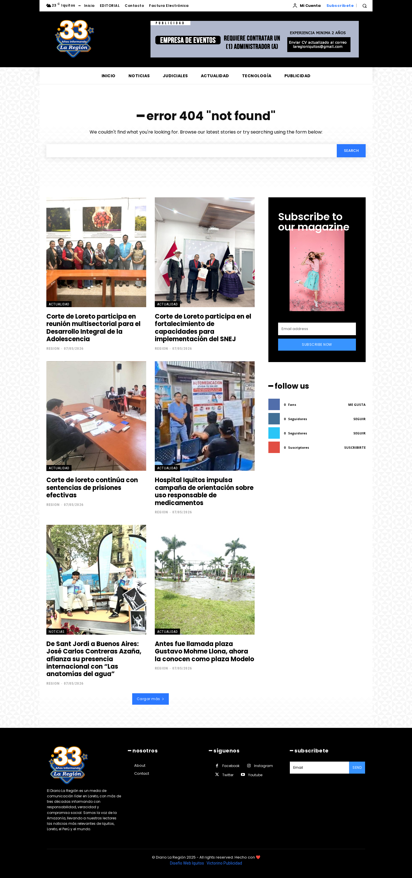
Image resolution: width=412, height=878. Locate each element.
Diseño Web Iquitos (187, 863)
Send (357, 767)
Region (53, 348)
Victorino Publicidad (224, 863)
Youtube (255, 774)
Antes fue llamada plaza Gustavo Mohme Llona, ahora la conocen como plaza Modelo (204, 652)
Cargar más (151, 699)
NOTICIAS (56, 632)
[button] (364, 5)
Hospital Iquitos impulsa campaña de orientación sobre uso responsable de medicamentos (204, 491)
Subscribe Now (317, 344)
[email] (317, 329)
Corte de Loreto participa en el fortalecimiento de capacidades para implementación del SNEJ (203, 328)
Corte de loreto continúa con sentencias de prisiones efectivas (92, 488)
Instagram (263, 766)
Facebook (230, 766)
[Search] (351, 150)
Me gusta (357, 405)
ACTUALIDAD (59, 304)
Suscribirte (355, 448)
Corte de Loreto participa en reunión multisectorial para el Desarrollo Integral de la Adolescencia (93, 328)
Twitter (227, 774)
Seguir (359, 419)
